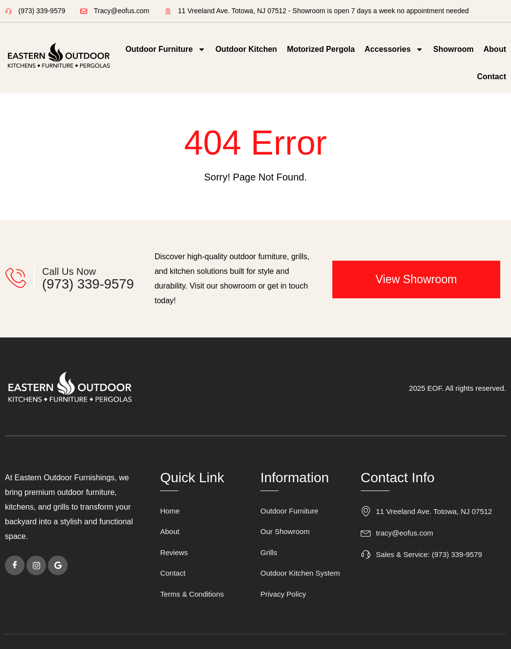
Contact (491, 76)
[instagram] (36, 565)
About (495, 49)
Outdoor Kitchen (246, 49)
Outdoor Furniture (165, 49)
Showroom (453, 49)
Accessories (394, 49)
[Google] (58, 565)
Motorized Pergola (321, 49)
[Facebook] (14, 565)
